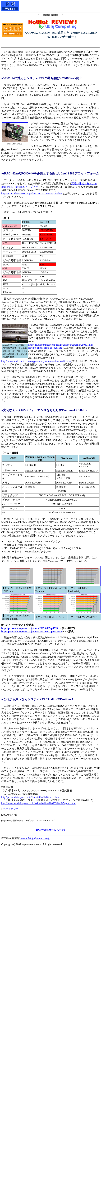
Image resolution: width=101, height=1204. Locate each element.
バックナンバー (12, 809)
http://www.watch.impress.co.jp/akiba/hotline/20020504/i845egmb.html (38, 803)
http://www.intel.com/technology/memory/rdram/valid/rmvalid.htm (36, 361)
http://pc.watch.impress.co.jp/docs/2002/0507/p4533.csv (31, 631)
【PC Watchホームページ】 (50, 830)
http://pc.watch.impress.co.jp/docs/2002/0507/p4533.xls (31, 628)
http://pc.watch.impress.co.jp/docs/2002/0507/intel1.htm (30, 797)
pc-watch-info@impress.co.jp (35, 838)
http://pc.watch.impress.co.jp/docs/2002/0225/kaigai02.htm (31, 193)
